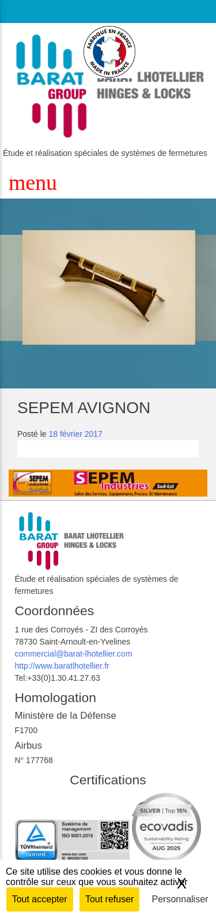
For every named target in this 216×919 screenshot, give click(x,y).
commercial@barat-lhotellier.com (73, 653)
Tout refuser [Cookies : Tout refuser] (109, 899)
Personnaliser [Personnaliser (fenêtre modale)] (180, 899)
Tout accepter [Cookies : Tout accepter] (39, 899)
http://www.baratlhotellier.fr (62, 665)
